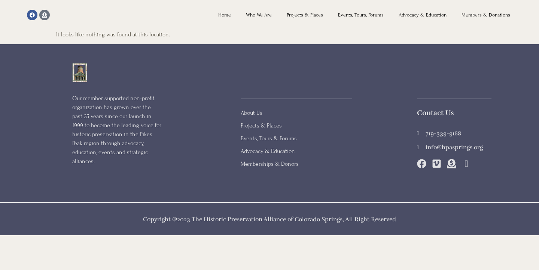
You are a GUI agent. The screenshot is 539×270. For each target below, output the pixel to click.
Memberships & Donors (270, 163)
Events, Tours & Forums (269, 138)
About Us (251, 113)
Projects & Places (305, 15)
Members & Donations (486, 15)
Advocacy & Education (423, 15)
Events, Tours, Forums (361, 15)
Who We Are (259, 15)
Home (224, 15)
